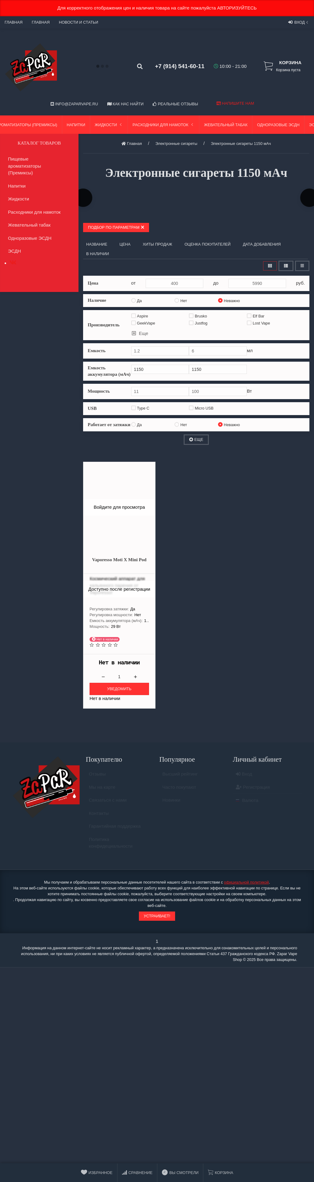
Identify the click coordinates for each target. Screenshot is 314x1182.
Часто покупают (179, 789)
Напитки (76, 124)
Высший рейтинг (180, 776)
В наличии (97, 253)
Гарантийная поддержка (115, 828)
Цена (125, 244)
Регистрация (253, 789)
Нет (180, 300)
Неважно (229, 300)
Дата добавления (262, 244)
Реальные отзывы (175, 104)
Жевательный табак (225, 124)
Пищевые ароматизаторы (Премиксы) (24, 165)
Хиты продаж (157, 244)
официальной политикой (246, 882)
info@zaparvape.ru (74, 104)
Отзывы (97, 776)
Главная (13, 22)
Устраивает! (157, 916)
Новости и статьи (78, 22)
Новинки (172, 802)
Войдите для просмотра (119, 507)
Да (136, 300)
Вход (298, 22)
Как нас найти (125, 104)
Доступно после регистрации (119, 588)
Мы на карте (102, 789)
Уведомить (119, 688)
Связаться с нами (108, 802)
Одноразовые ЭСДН (278, 124)
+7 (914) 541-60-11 (180, 66)
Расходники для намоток (163, 124)
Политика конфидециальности (110, 845)
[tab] (13, 262)
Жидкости (109, 124)
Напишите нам (235, 103)
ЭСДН (14, 251)
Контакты (99, 815)
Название (96, 244)
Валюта (247, 803)
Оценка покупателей (208, 244)
